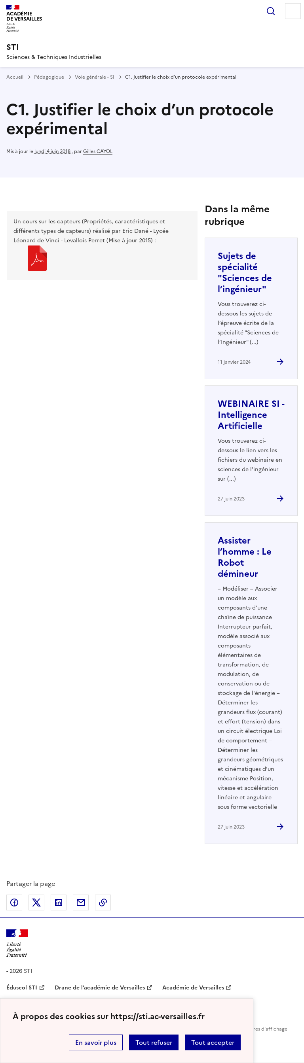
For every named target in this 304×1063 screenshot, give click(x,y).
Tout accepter (212, 1042)
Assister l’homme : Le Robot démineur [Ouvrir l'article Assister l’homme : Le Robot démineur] (245, 557)
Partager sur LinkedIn (58, 902)
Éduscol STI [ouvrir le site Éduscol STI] (21, 988)
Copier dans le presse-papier (103, 902)
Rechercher (271, 11)
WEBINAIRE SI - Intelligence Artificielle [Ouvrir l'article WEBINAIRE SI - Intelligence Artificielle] (251, 414)
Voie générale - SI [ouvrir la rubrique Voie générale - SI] (94, 77)
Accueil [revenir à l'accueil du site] (14, 77)
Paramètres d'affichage (260, 1029)
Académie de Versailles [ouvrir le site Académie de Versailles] (193, 988)
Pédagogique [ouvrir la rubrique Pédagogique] (49, 77)
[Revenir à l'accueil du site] (17, 943)
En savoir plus (95, 1042)
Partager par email (81, 902)
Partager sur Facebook (14, 902)
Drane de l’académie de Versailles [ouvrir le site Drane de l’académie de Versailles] (100, 988)
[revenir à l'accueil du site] (152, 47)
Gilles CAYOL (97, 151)
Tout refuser (153, 1042)
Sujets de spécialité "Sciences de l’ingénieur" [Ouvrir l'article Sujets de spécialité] (245, 272)
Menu (293, 11)
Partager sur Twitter (36, 902)
